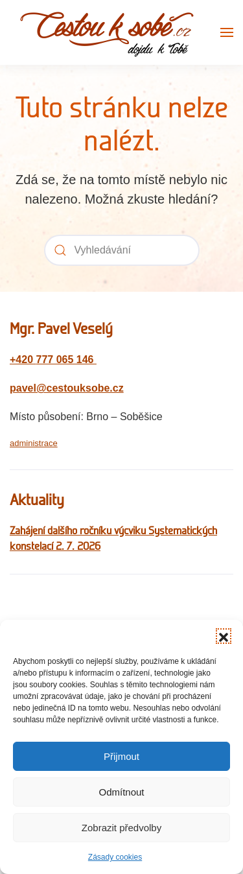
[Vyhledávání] (122, 250)
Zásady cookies (115, 857)
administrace (34, 443)
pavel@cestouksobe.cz (67, 388)
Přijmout (121, 756)
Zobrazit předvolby (121, 827)
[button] (223, 636)
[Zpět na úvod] (107, 32)
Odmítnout (121, 791)
